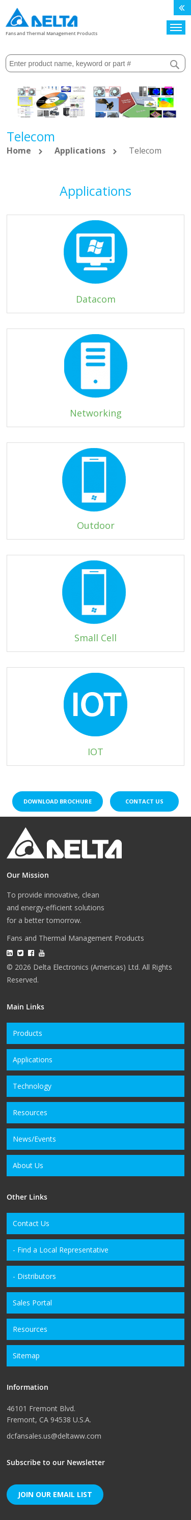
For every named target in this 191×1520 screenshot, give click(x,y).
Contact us (144, 801)
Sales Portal (32, 1302)
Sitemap (26, 1355)
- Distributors (34, 1276)
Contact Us (31, 1223)
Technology (32, 1086)
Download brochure (57, 801)
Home (20, 150)
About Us (28, 1165)
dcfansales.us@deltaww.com (54, 1436)
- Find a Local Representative (60, 1250)
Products (27, 1033)
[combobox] (95, 63)
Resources (30, 1112)
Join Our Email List (55, 1494)
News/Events (34, 1139)
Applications (80, 150)
